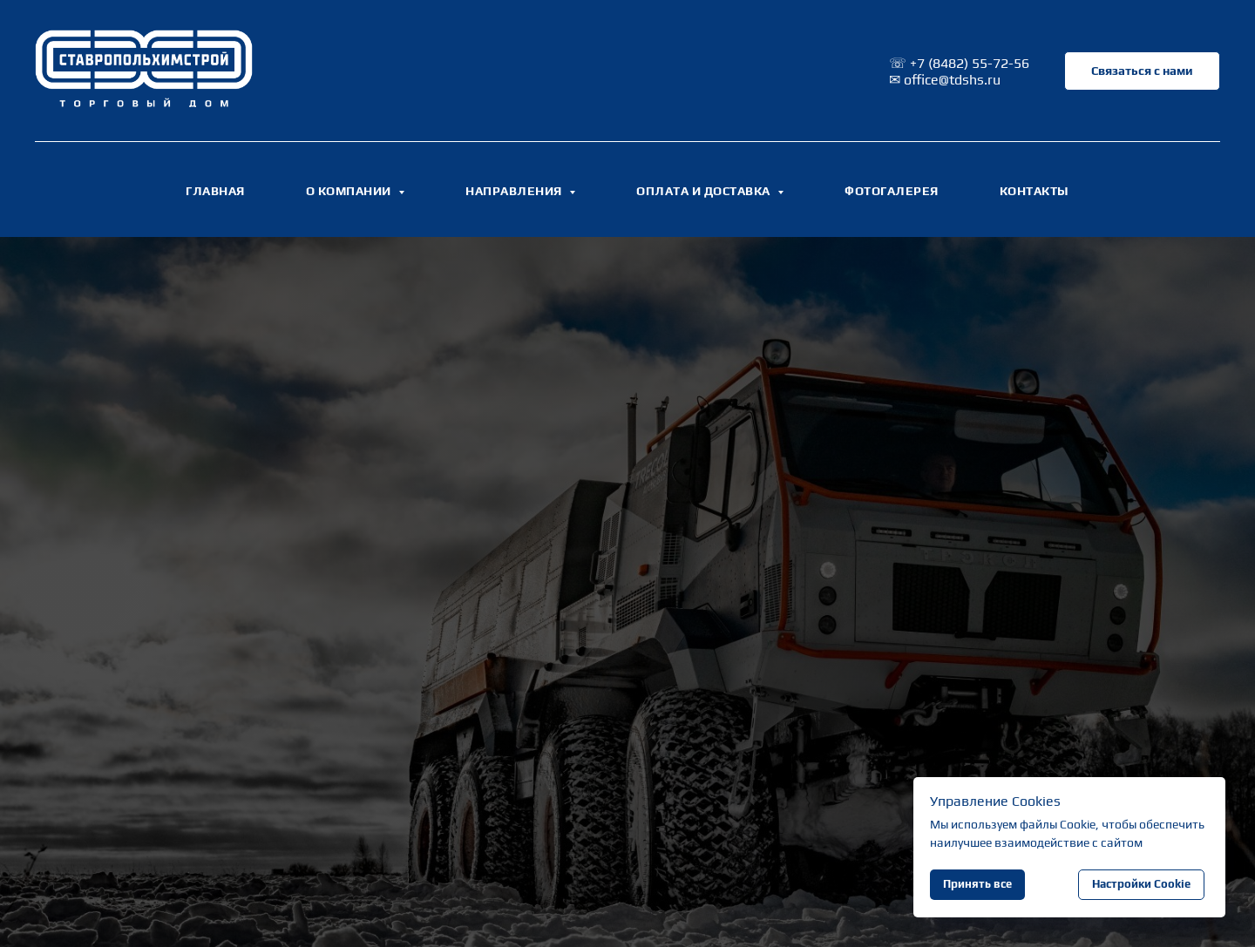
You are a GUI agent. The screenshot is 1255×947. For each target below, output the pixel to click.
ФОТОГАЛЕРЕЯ (892, 191)
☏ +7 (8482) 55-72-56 (959, 63)
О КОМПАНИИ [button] (350, 191)
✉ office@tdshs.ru (945, 79)
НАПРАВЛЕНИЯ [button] (515, 191)
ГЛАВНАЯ (215, 191)
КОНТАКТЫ (1034, 191)
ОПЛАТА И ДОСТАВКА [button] (704, 191)
